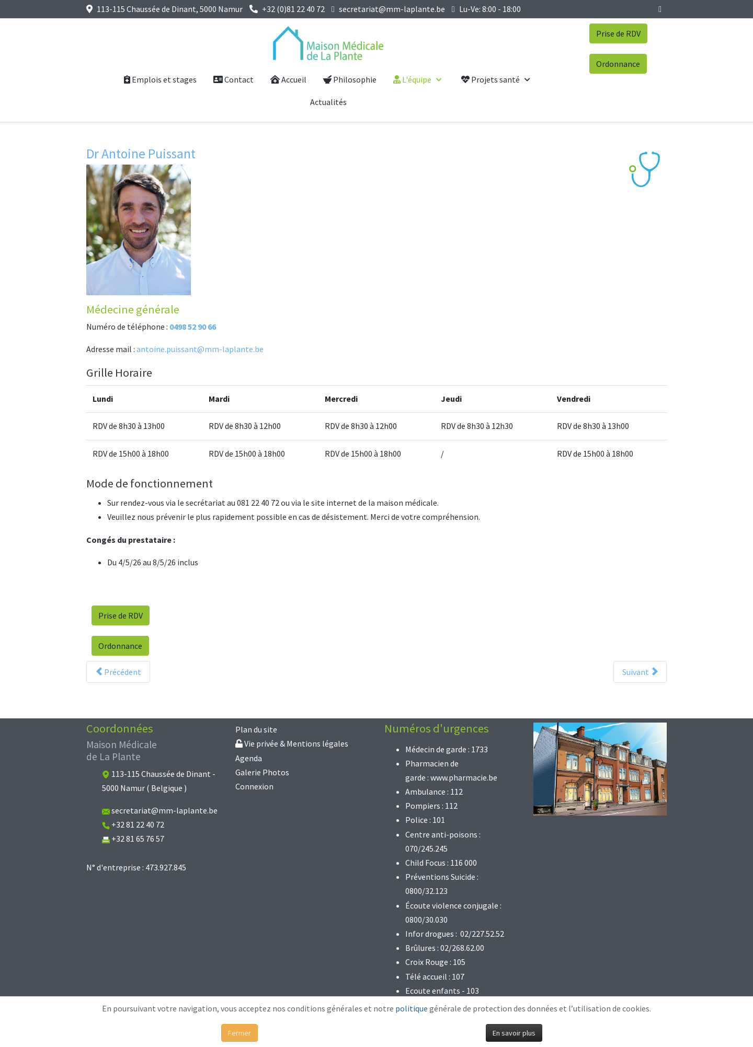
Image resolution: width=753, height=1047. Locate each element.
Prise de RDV (618, 33)
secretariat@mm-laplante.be (392, 9)
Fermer (239, 1033)
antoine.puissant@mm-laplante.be (200, 349)
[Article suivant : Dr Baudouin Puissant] (640, 672)
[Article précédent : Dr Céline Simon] (118, 672)
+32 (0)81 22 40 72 (293, 9)
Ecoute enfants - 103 (442, 990)
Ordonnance (618, 64)
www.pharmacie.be (463, 777)
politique (411, 1008)
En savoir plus (514, 1033)
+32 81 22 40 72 (137, 824)
